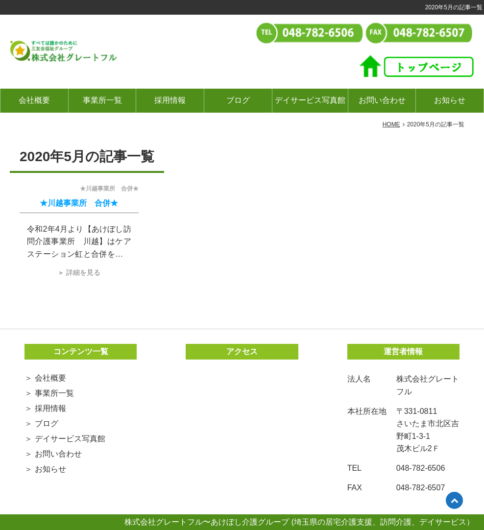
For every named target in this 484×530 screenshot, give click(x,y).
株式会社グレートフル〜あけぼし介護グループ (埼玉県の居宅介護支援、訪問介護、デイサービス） (299, 522)
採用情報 (170, 100)
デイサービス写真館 (310, 100)
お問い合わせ (382, 100)
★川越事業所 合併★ (79, 203)
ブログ (238, 100)
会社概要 (34, 100)
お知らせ (449, 100)
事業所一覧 (102, 100)
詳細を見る (83, 272)
